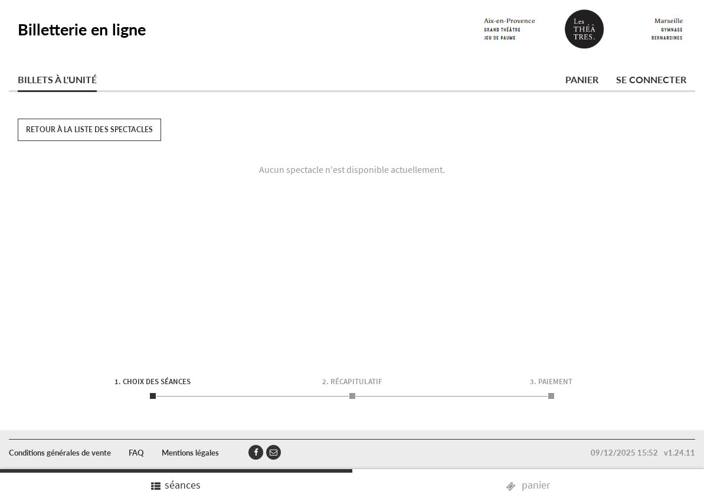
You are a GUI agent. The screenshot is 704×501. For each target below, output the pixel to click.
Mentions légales (190, 452)
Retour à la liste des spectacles (89, 129)
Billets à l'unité (57, 79)
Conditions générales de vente (60, 452)
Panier (581, 79)
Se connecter (651, 79)
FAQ (136, 452)
